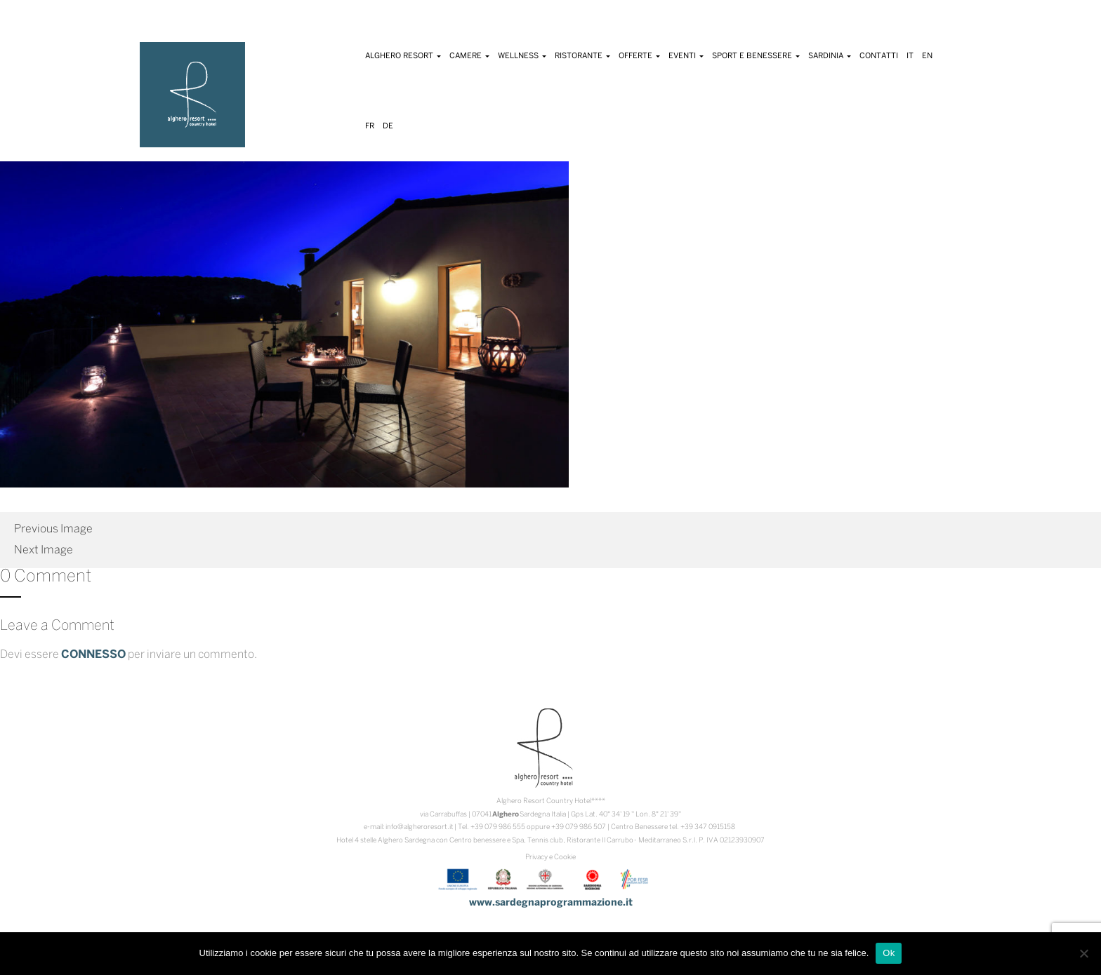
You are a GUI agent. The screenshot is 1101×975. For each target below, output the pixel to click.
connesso (93, 655)
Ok (889, 953)
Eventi (686, 56)
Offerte (639, 56)
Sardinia (829, 56)
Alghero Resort (403, 56)
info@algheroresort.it (419, 827)
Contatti (878, 56)
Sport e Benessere (756, 56)
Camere (469, 56)
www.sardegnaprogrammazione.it (551, 903)
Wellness (522, 56)
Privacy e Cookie (550, 857)
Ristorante (582, 56)
